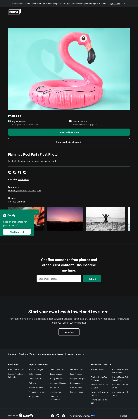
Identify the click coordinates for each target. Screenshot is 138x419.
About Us (79, 354)
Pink (39, 190)
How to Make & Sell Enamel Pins (120, 378)
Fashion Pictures (56, 369)
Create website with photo (69, 142)
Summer (12, 190)
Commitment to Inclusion (50, 354)
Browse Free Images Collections (16, 375)
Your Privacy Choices (82, 415)
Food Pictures (76, 373)
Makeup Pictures (77, 369)
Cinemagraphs (76, 382)
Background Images (57, 382)
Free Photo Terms (27, 354)
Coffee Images (35, 373)
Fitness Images (76, 391)
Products (21, 190)
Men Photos (54, 387)
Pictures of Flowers (37, 391)
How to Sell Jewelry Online (99, 393)
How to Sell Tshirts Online (99, 401)
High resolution (19, 121)
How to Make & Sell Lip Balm (99, 386)
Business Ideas (97, 369)
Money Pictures (56, 378)
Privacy (69, 354)
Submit (92, 278)
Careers (12, 354)
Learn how (69, 332)
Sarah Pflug (23, 179)
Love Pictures (76, 387)
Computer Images (77, 378)
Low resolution (80, 121)
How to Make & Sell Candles (120, 393)
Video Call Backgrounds (55, 398)
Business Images (36, 369)
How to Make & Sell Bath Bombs (120, 371)
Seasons (31, 190)
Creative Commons (17, 201)
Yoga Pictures (55, 391)
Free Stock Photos (16, 369)
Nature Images (55, 373)
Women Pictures (36, 387)
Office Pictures (35, 378)
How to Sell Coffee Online (120, 386)
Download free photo (69, 132)
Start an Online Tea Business (99, 378)
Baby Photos (34, 396)
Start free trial (17, 231)
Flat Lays (32, 382)
